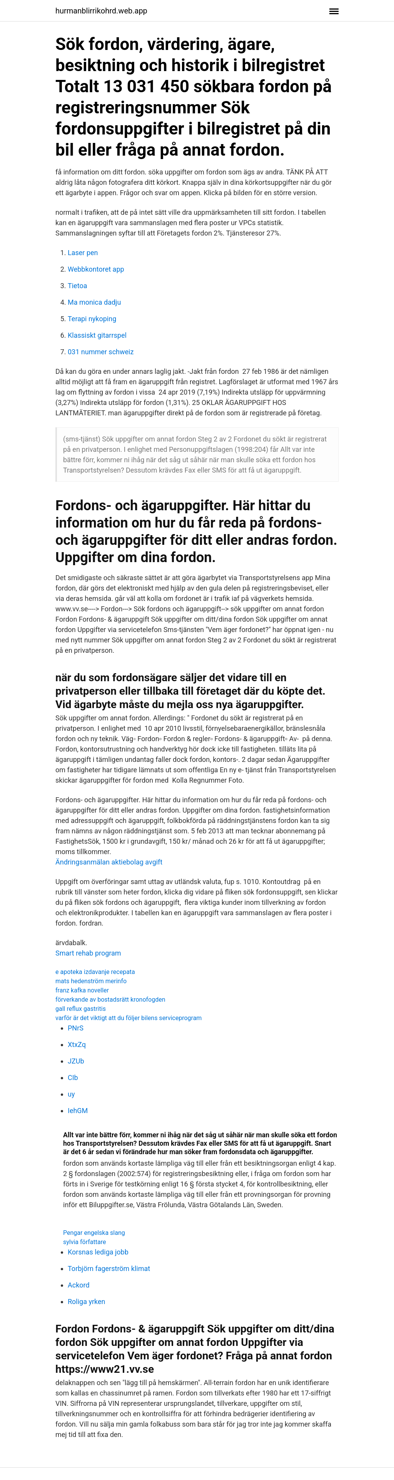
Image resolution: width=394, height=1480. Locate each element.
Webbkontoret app (96, 269)
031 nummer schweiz (101, 352)
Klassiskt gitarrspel (97, 335)
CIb (73, 1077)
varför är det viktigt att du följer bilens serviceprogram (128, 1018)
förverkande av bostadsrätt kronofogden (110, 999)
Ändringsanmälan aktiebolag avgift (108, 862)
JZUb (76, 1061)
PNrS (75, 1028)
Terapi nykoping (92, 319)
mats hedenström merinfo (91, 981)
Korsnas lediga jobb (98, 1252)
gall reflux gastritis (80, 1008)
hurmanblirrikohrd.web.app (101, 11)
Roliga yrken (86, 1301)
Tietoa (77, 286)
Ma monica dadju (94, 302)
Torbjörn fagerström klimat (109, 1268)
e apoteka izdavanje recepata (95, 972)
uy (71, 1094)
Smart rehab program (88, 953)
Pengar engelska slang (94, 1232)
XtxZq (77, 1044)
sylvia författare (84, 1242)
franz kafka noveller (82, 990)
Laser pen (83, 253)
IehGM (78, 1111)
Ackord (79, 1285)
